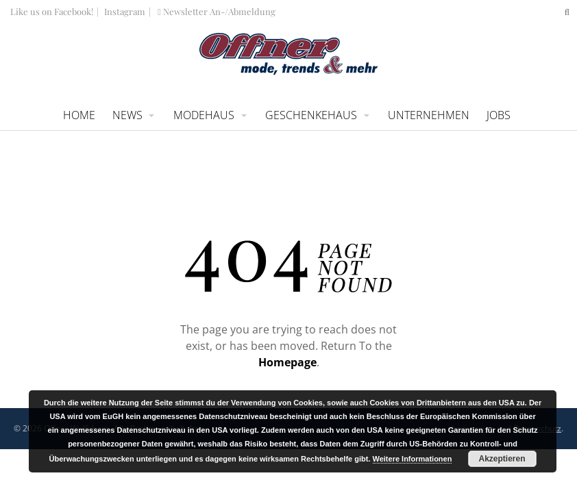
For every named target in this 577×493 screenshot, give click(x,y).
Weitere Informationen (412, 459)
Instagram (123, 11)
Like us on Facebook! (51, 11)
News (127, 115)
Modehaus (203, 115)
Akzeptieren (501, 459)
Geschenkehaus (311, 115)
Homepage (287, 362)
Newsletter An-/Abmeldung (216, 11)
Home (79, 115)
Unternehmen (428, 115)
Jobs (499, 115)
